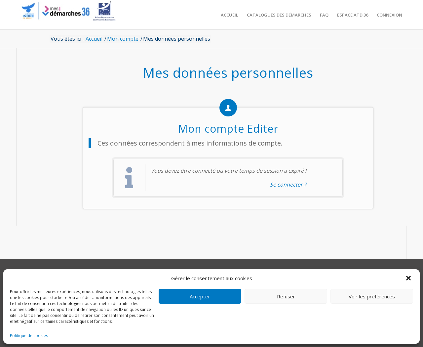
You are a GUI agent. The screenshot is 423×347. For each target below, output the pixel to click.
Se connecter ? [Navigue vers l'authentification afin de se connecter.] (288, 184)
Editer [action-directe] (262, 128)
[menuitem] (229, 14)
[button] (409, 278)
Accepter (200, 296)
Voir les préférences (372, 296)
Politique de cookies (29, 335)
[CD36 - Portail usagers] (66, 14)
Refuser (286, 296)
